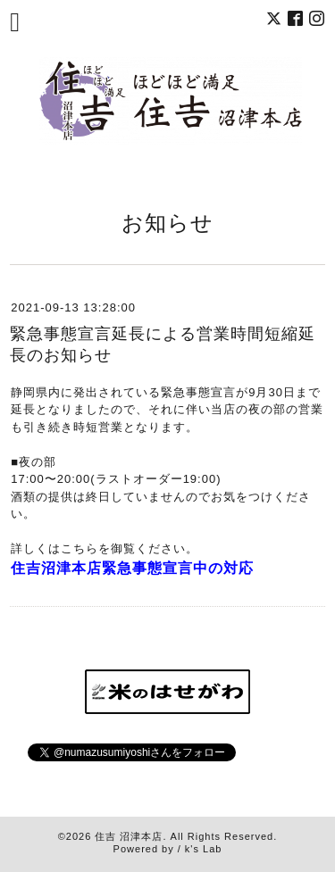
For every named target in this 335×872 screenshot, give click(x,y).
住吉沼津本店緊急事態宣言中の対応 (132, 568)
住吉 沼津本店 (129, 836)
